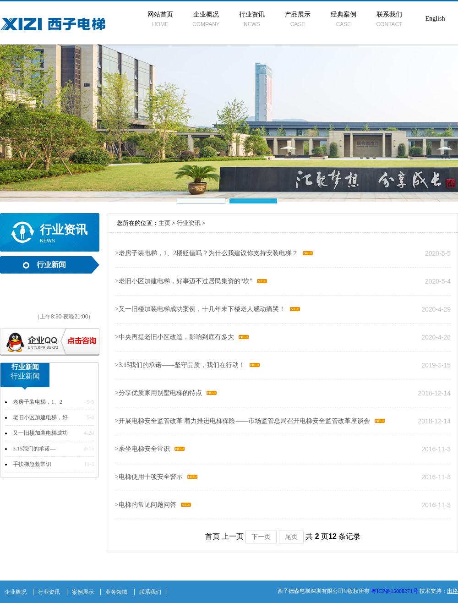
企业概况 (206, 19)
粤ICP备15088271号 (394, 591)
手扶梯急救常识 (32, 464)
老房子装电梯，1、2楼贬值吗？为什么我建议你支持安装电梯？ (206, 253)
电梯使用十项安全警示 (149, 476)
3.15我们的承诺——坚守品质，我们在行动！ (180, 365)
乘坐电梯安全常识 (142, 448)
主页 (164, 222)
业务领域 (116, 592)
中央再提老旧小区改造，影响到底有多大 (174, 337)
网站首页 (160, 19)
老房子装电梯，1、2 (37, 402)
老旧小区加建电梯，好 (40, 417)
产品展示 (298, 19)
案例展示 (83, 592)
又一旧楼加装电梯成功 (40, 433)
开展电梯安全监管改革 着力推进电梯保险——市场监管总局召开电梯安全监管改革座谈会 (242, 420)
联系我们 (389, 19)
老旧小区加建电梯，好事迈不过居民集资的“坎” (183, 281)
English (435, 18)
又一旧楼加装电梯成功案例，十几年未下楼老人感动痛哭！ (200, 309)
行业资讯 (252, 19)
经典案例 (343, 19)
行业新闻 (51, 265)
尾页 (291, 536)
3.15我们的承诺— (34, 448)
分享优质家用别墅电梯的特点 (158, 392)
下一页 (261, 536)
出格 (452, 591)
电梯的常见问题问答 (145, 504)
